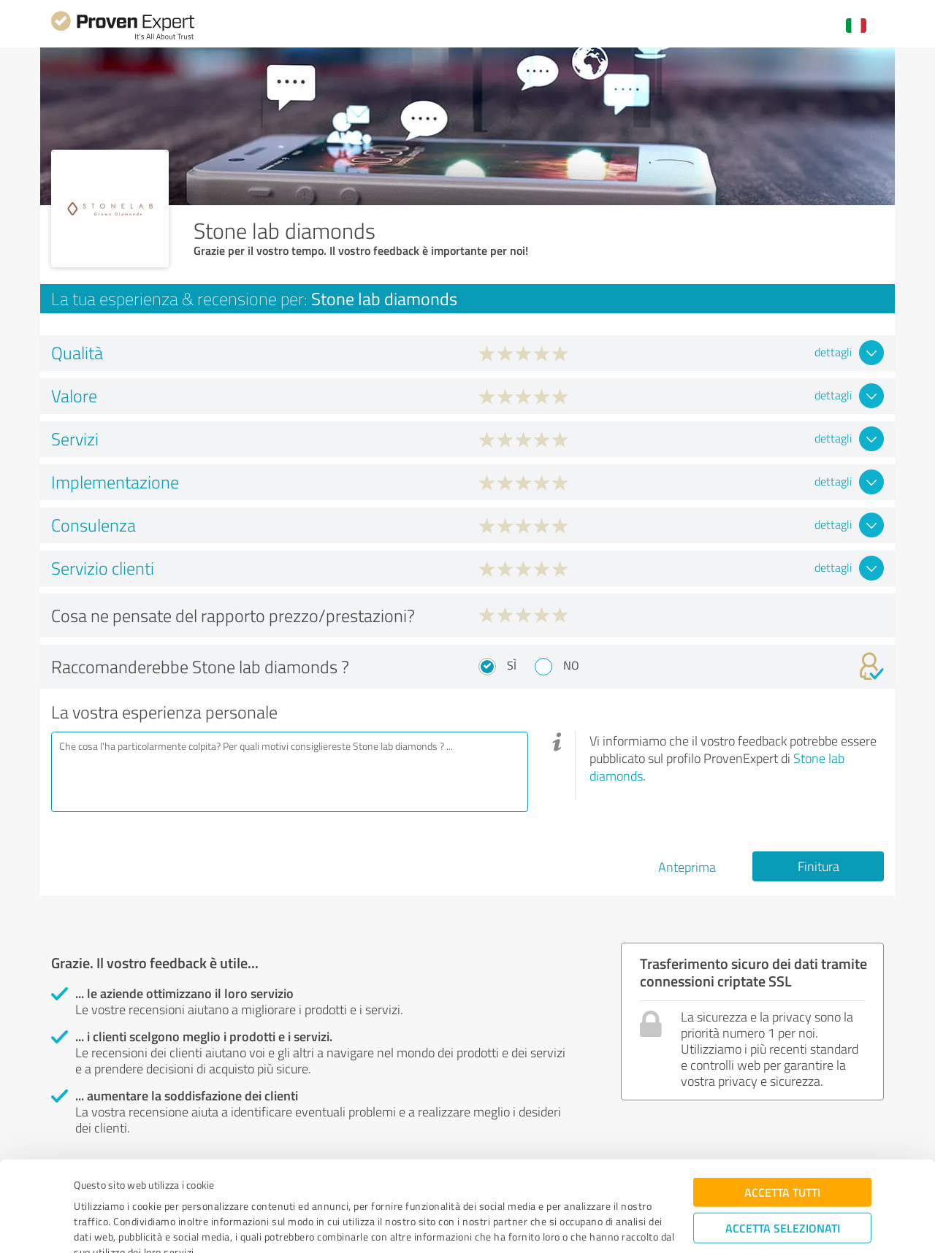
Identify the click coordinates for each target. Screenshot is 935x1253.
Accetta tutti (782, 1124)
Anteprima (687, 867)
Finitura (818, 866)
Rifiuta (782, 1206)
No (571, 665)
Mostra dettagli (562, 1226)
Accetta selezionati (782, 1160)
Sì (511, 665)
